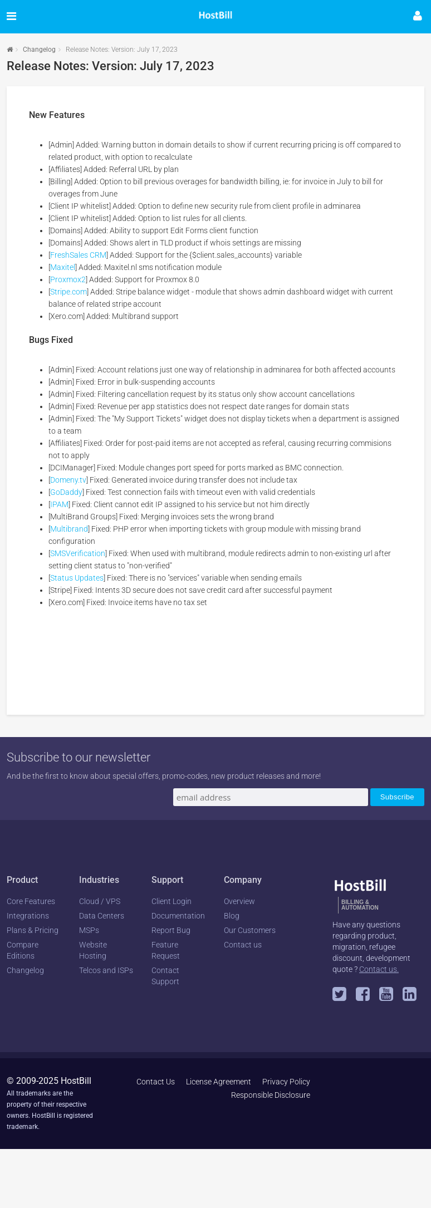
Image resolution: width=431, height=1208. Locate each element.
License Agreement (218, 1081)
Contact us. (379, 969)
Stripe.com (68, 291)
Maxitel (62, 267)
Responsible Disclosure (270, 1095)
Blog (231, 915)
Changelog (39, 49)
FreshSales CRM (78, 255)
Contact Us (155, 1081)
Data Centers (101, 915)
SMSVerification (77, 553)
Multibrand (69, 528)
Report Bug (170, 930)
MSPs (89, 930)
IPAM (59, 504)
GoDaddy (66, 492)
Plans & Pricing (32, 930)
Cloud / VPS (99, 901)
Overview (239, 901)
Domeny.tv (68, 479)
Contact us (243, 944)
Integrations (28, 915)
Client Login (171, 901)
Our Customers (250, 930)
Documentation (178, 915)
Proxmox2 (68, 279)
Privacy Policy (286, 1081)
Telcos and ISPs (106, 970)
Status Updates (77, 577)
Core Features (31, 901)
